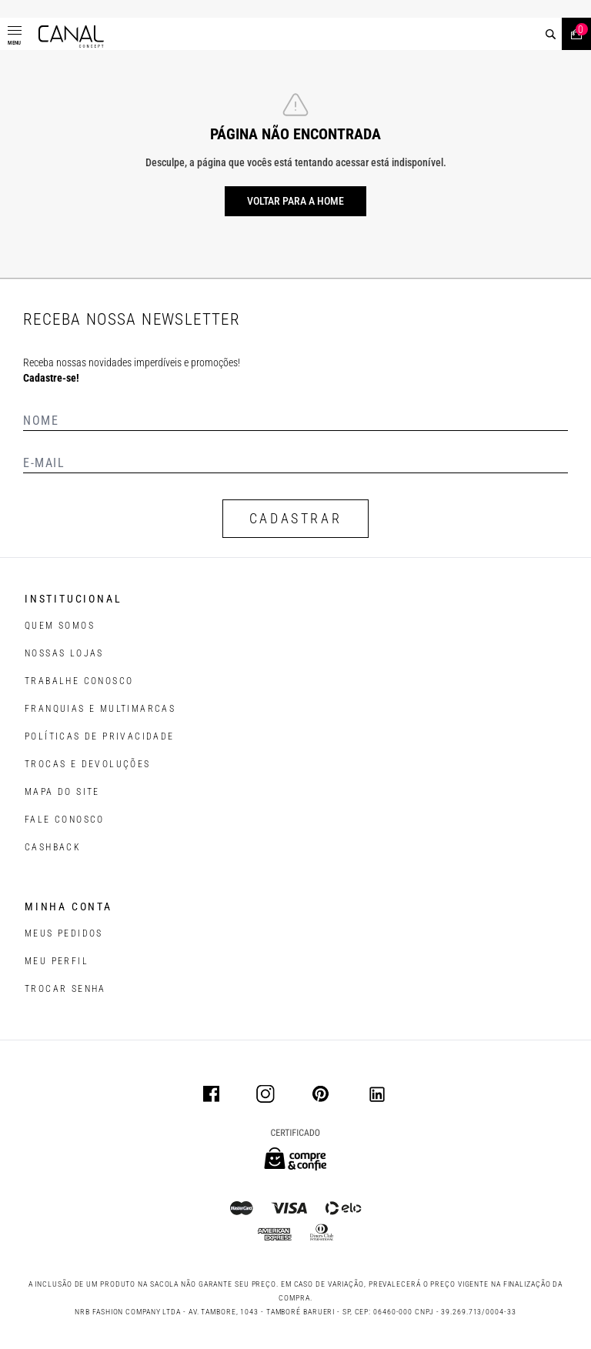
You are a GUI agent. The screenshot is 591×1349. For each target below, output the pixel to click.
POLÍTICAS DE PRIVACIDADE (100, 736)
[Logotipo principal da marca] (71, 36)
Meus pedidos (64, 933)
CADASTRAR (295, 518)
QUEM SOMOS (60, 625)
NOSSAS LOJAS (64, 653)
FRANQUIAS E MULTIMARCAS (100, 708)
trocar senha (65, 988)
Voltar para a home (295, 201)
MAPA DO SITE (62, 791)
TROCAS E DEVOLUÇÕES (88, 764)
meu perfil (56, 961)
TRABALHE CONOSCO (79, 681)
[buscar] (551, 34)
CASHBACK (53, 847)
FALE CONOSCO (65, 819)
